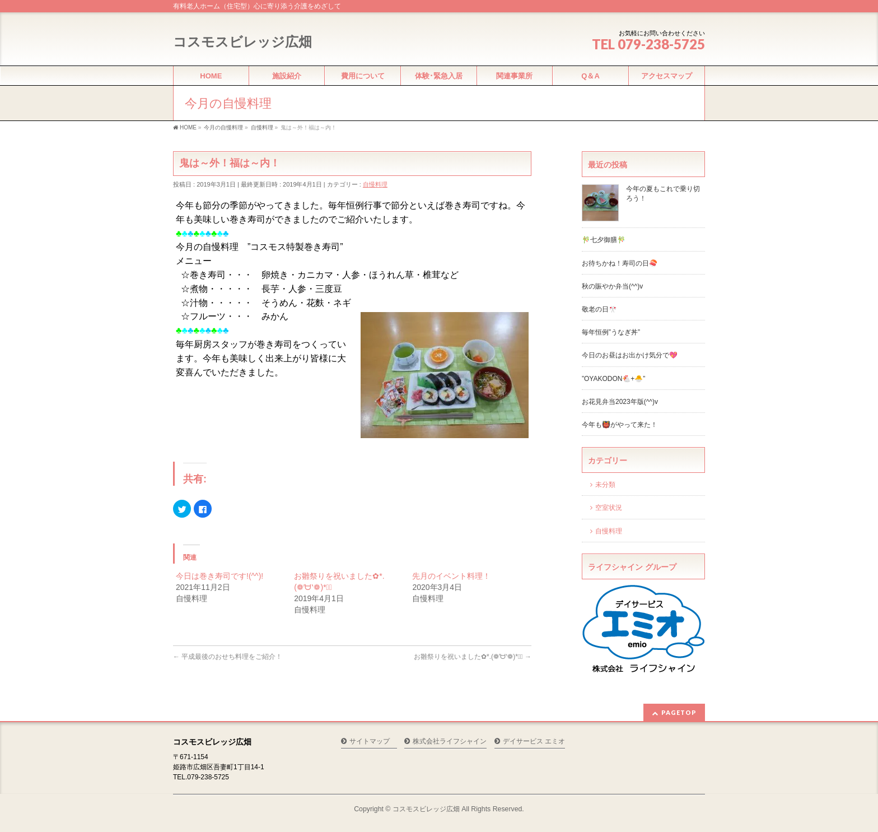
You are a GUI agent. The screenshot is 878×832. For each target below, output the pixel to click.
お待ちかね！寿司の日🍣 (619, 263)
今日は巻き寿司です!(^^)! (219, 575)
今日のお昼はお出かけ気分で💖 (630, 355)
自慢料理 (375, 184)
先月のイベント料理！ (451, 575)
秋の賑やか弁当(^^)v (612, 286)
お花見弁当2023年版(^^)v (620, 402)
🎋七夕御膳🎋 (603, 240)
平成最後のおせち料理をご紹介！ (227, 657)
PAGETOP (679, 712)
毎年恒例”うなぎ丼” (611, 332)
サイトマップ (369, 741)
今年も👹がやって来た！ (619, 425)
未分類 (605, 485)
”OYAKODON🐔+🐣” (613, 379)
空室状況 (608, 508)
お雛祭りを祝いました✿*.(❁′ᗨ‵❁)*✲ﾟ (472, 657)
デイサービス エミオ (534, 741)
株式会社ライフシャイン (450, 741)
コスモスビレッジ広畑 (242, 41)
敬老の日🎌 (599, 309)
